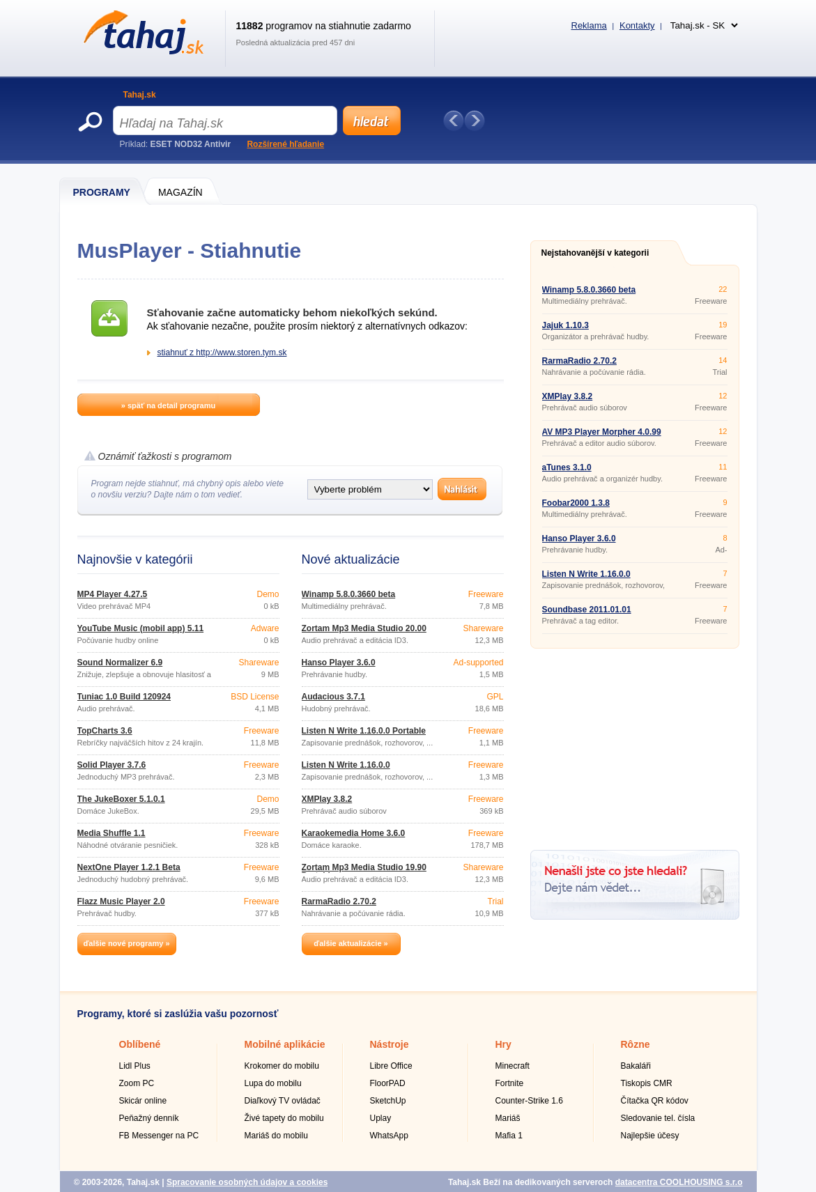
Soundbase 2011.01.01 (586, 609)
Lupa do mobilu (273, 1083)
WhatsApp (389, 1135)
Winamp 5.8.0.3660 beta (349, 594)
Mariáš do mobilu (276, 1135)
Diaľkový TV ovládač (283, 1101)
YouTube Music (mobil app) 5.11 (140, 628)
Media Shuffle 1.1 (111, 833)
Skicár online (143, 1101)
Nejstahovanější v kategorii (595, 253)
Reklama (589, 25)
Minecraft (512, 1066)
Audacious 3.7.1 (333, 697)
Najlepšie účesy (650, 1135)
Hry (503, 1044)
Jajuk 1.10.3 (565, 325)
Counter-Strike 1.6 (529, 1101)
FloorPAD (388, 1083)
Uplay (381, 1118)
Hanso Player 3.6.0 (339, 662)
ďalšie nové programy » (126, 943)
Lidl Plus (135, 1066)
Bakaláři (636, 1066)
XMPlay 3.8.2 (327, 799)
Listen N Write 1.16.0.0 (346, 765)
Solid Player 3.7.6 (111, 765)
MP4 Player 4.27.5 (112, 594)
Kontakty (637, 25)
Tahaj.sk (139, 95)
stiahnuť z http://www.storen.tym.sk (222, 352)
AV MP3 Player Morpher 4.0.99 (601, 432)
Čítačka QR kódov (654, 1101)
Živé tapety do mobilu (284, 1118)
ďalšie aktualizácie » (350, 943)
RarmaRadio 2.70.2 (339, 901)
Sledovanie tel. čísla (658, 1118)
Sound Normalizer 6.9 (120, 662)
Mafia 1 (509, 1135)
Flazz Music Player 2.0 (121, 901)
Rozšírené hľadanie (285, 144)
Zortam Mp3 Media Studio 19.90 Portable (364, 871)
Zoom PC (137, 1083)
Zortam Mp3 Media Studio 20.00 (364, 628)
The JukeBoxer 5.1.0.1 (121, 799)
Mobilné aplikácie (285, 1044)
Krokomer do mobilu (282, 1066)
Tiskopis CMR (646, 1083)
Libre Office (391, 1066)
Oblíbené (140, 1044)
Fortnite (509, 1083)
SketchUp (388, 1101)
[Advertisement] (634, 744)
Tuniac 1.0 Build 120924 (124, 697)
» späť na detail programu (168, 405)
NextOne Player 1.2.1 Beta (128, 867)
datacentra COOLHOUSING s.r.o (679, 1182)
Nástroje (389, 1044)
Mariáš (508, 1118)
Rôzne (635, 1044)
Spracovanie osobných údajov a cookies (247, 1182)
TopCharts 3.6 (104, 731)
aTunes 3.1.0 (567, 467)
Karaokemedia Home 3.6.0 (354, 833)
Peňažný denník (149, 1118)
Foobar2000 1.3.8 (576, 503)
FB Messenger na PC (159, 1135)
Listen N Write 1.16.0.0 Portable (364, 731)
